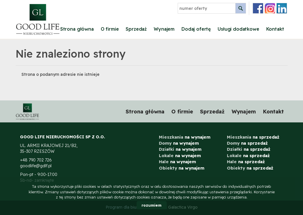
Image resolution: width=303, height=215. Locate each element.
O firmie (110, 29)
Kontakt (275, 29)
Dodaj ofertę (196, 29)
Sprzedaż (136, 29)
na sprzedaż (253, 137)
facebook (258, 8)
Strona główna (77, 29)
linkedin (281, 8)
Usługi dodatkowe (238, 29)
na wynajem (184, 137)
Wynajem (164, 29)
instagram (270, 8)
